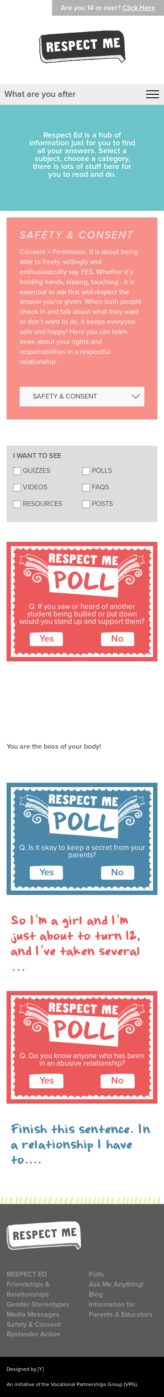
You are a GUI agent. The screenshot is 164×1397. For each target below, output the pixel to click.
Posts (97, 503)
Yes (46, 638)
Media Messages (33, 1314)
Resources (37, 503)
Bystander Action (33, 1334)
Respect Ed (27, 1274)
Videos (30, 487)
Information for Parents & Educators (121, 1309)
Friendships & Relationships (28, 1289)
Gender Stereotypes (38, 1304)
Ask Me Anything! (116, 1284)
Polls (97, 470)
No (117, 638)
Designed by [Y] (25, 1369)
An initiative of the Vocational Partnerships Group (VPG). (72, 1384)
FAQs (95, 487)
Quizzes (31, 470)
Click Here (138, 7)
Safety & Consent (34, 1324)
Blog (96, 1294)
